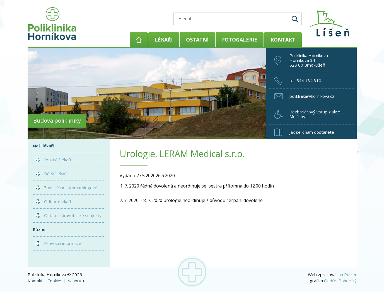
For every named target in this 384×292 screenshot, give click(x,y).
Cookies (54, 280)
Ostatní (197, 39)
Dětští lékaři (55, 173)
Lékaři (164, 39)
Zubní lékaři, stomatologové (70, 187)
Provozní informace (62, 243)
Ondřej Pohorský (340, 280)
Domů (139, 39)
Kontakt (283, 39)
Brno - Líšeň (331, 23)
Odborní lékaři (57, 201)
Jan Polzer (347, 274)
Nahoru (74, 280)
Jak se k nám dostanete (311, 132)
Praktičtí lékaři (57, 159)
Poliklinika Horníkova (52, 23)
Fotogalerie (239, 39)
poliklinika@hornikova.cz (311, 96)
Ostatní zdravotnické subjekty (73, 215)
